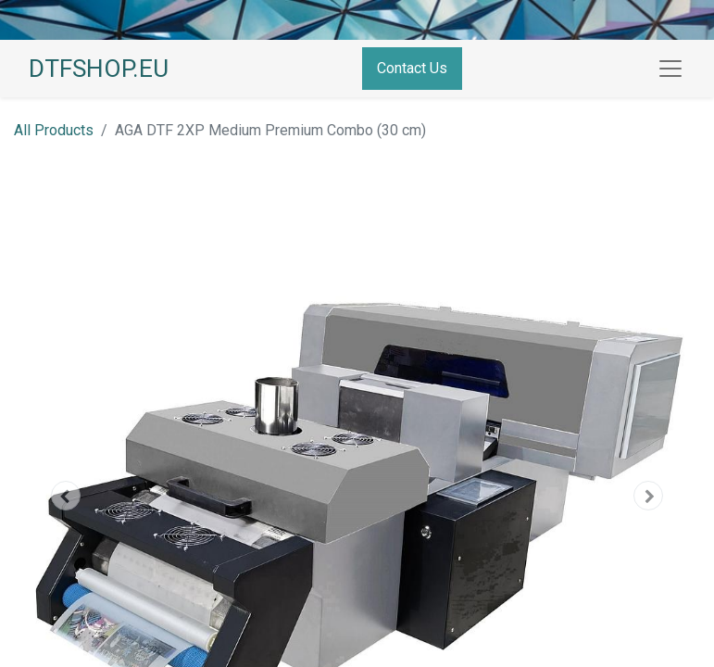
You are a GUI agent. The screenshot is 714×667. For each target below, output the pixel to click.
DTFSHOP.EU (99, 68)
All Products (54, 130)
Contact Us (412, 68)
